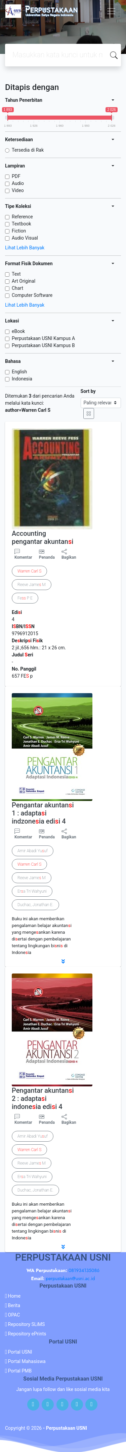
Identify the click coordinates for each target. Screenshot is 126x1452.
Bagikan (68, 554)
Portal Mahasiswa (27, 1361)
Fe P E (25, 598)
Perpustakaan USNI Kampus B (43, 345)
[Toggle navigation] (111, 11)
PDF (16, 176)
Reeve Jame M (31, 584)
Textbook (21, 223)
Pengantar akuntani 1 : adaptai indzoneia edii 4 (43, 813)
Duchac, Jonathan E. (35, 904)
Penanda (47, 557)
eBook (18, 331)
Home (14, 1296)
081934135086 (84, 1270)
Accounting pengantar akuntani (42, 537)
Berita (14, 1305)
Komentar (23, 554)
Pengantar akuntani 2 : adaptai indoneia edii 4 (43, 1098)
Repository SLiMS (26, 1324)
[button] (63, 961)
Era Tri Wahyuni (32, 891)
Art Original (23, 281)
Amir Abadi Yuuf (32, 850)
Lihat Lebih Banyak (24, 247)
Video (18, 190)
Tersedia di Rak (28, 150)
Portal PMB (20, 1370)
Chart (17, 288)
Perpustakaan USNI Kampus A (43, 338)
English (19, 371)
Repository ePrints (27, 1333)
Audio (18, 183)
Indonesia (22, 378)
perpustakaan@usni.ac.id (70, 1278)
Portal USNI (20, 1352)
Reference (22, 216)
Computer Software (32, 295)
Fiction (19, 231)
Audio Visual (25, 238)
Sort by (88, 391)
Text (16, 274)
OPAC (14, 1314)
